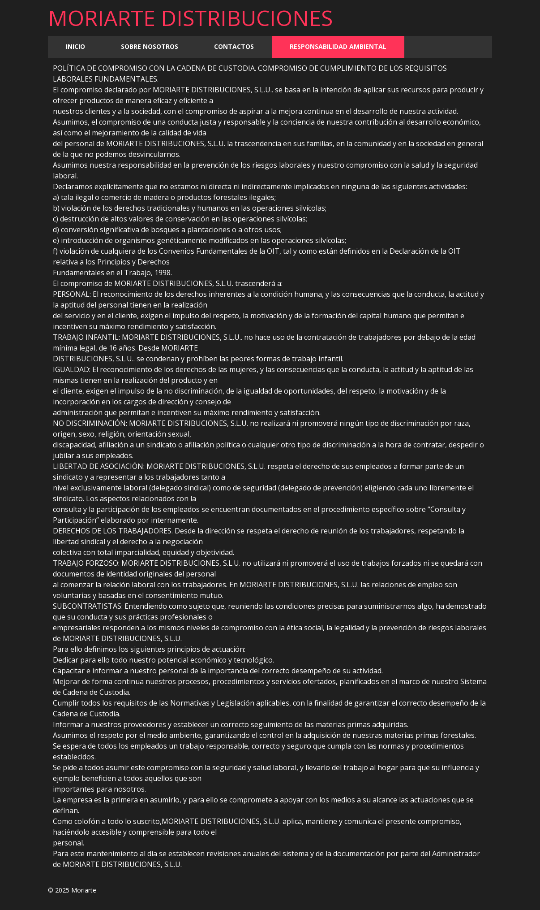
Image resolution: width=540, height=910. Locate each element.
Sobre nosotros (149, 46)
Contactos (234, 46)
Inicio (75, 46)
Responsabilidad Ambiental (338, 46)
